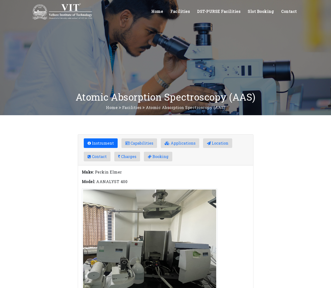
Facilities (180, 11)
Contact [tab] (97, 156)
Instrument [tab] (101, 143)
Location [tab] (217, 143)
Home (157, 11)
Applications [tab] (180, 143)
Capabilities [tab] (139, 143)
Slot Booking (261, 11)
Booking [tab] (158, 156)
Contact (289, 11)
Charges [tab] (127, 156)
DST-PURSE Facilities (218, 11)
